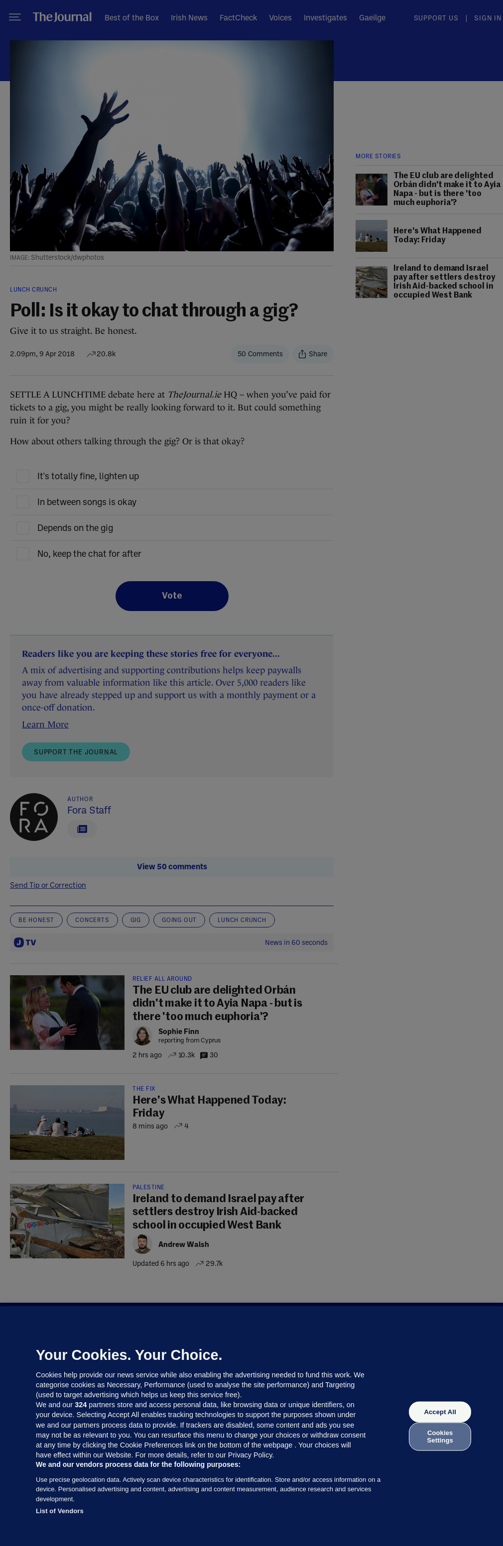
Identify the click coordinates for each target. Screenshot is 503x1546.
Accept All (440, 1412)
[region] (251, 1426)
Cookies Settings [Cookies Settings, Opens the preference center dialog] (440, 1436)
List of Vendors (60, 1511)
